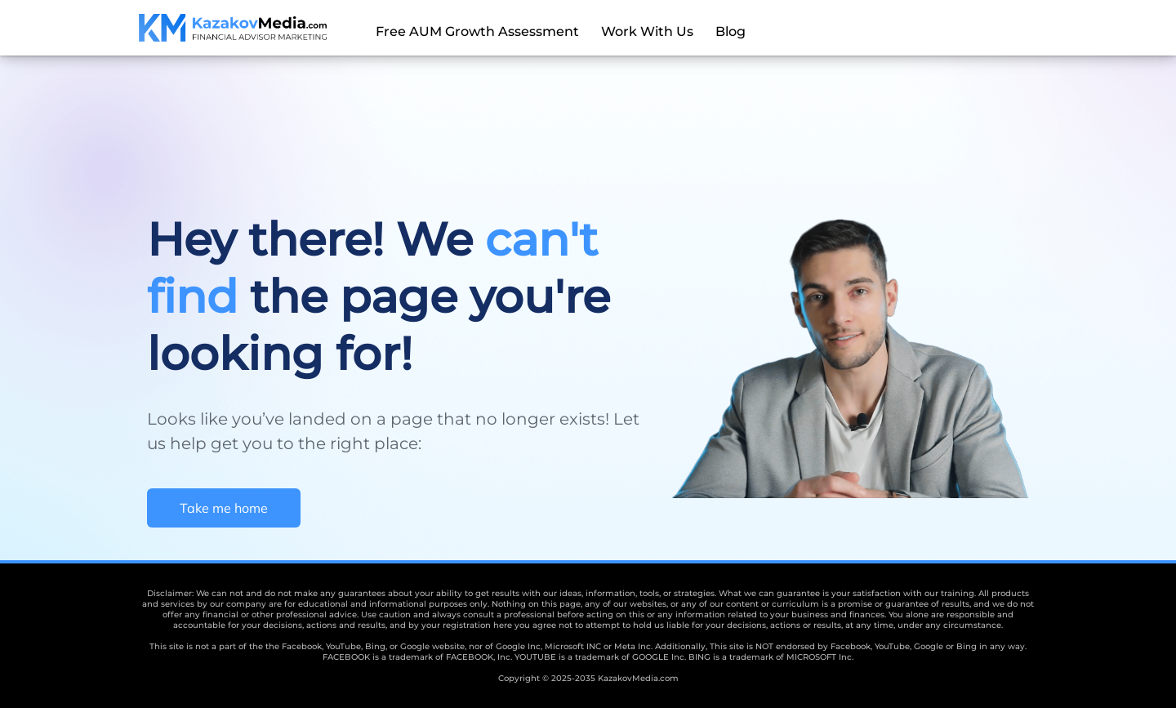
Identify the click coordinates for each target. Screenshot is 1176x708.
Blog (730, 31)
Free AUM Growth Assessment (477, 31)
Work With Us (647, 31)
